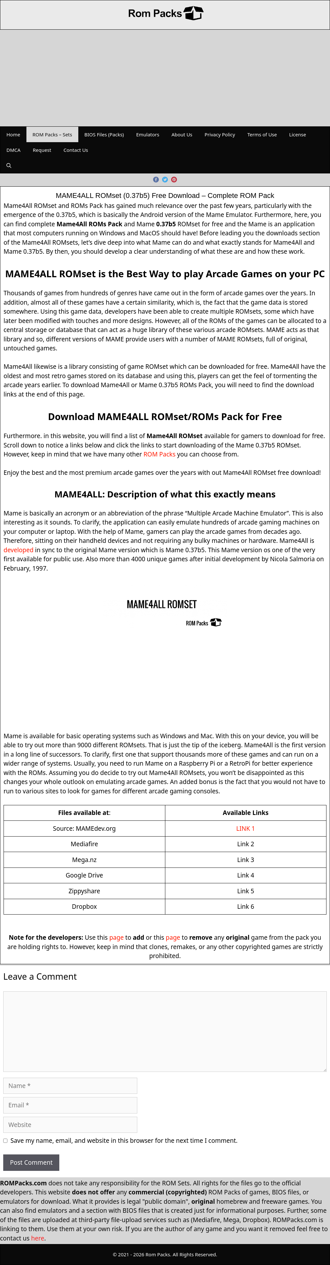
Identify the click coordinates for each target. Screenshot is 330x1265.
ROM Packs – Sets (52, 134)
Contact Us (75, 150)
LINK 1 (245, 828)
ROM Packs (159, 454)
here (37, 1238)
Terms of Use (262, 134)
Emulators (147, 134)
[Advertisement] (165, 78)
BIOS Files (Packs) (104, 134)
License (297, 134)
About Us (181, 134)
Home (13, 134)
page (116, 937)
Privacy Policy (220, 134)
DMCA (13, 150)
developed (19, 550)
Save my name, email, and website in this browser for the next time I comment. (124, 1140)
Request (42, 150)
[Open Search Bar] (8, 165)
